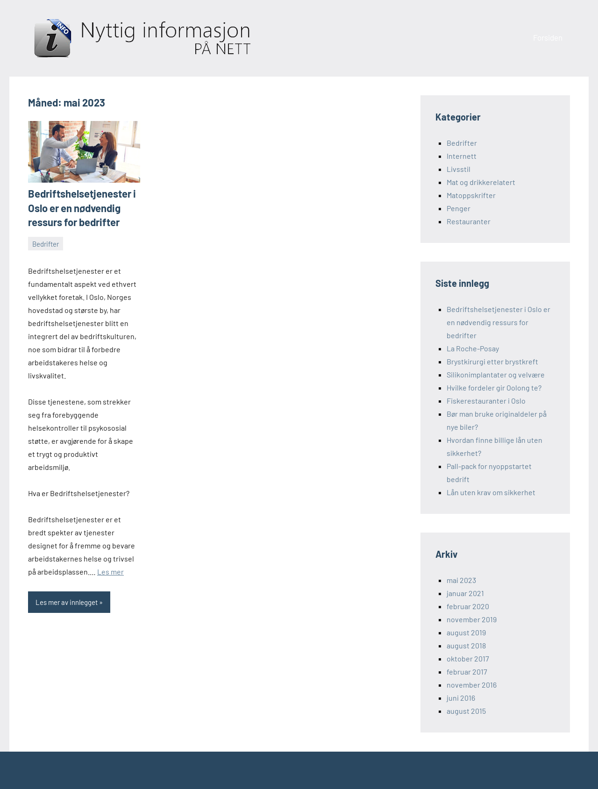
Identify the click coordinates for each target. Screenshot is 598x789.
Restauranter (469, 221)
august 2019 (466, 632)
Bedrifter (45, 244)
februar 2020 (468, 606)
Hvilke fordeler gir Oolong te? (494, 387)
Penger (458, 208)
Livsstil (458, 168)
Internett (462, 155)
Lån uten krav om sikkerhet (491, 492)
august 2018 (466, 645)
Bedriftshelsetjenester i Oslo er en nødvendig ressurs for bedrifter (82, 207)
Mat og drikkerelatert (481, 182)
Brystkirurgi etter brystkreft (492, 361)
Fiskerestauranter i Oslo (486, 400)
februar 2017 (467, 671)
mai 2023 (461, 580)
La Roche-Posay (473, 348)
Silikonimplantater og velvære (496, 374)
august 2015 (466, 710)
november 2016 (472, 684)
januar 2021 (465, 593)
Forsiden (547, 37)
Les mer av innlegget (67, 602)
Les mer (110, 571)
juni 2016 (461, 697)
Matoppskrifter (471, 195)
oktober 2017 (468, 658)
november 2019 (472, 619)
